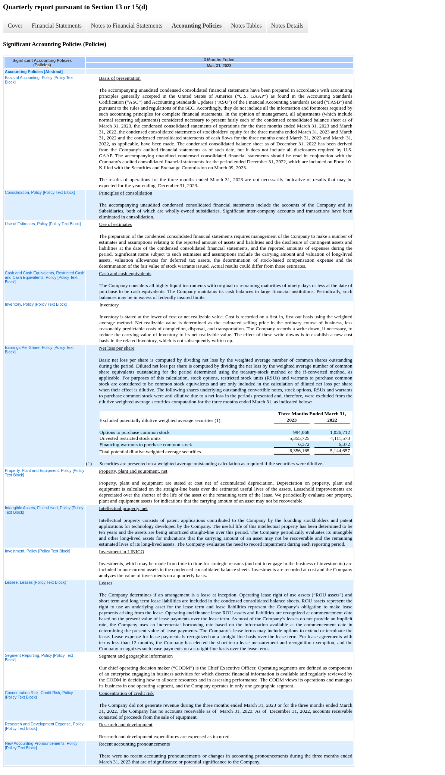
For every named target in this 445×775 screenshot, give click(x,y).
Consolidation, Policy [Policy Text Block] (40, 192)
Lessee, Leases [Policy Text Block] (35, 582)
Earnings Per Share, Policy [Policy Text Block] (39, 349)
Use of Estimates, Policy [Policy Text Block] (43, 223)
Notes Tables (246, 25)
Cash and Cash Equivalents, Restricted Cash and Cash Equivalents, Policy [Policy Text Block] (44, 277)
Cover (15, 25)
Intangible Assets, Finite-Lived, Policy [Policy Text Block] (44, 509)
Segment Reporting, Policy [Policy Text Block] (39, 657)
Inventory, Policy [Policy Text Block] (36, 304)
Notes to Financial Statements (127, 25)
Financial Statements (57, 25)
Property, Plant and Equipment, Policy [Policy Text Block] (44, 472)
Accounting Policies (197, 25)
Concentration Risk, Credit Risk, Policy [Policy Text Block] (39, 694)
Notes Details (287, 25)
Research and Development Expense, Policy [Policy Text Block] (44, 726)
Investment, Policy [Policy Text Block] (37, 551)
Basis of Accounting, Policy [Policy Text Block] (39, 79)
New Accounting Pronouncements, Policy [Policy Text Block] (41, 745)
